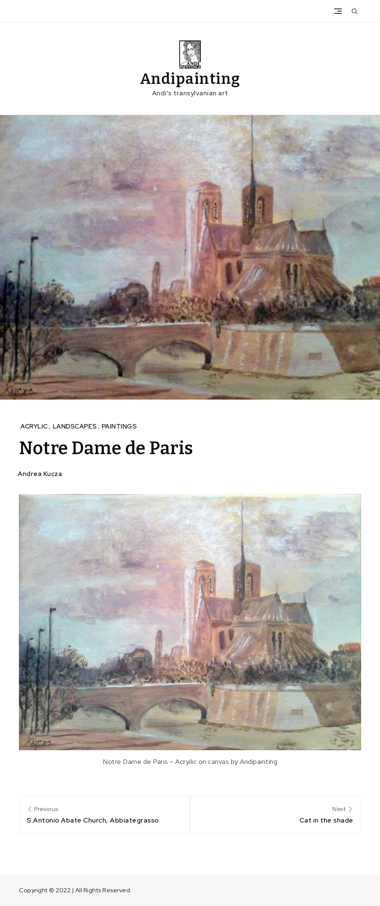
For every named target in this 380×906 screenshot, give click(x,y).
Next (275, 815)
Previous (104, 815)
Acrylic (34, 426)
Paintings (119, 426)
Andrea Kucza (40, 474)
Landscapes (75, 426)
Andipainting (190, 79)
